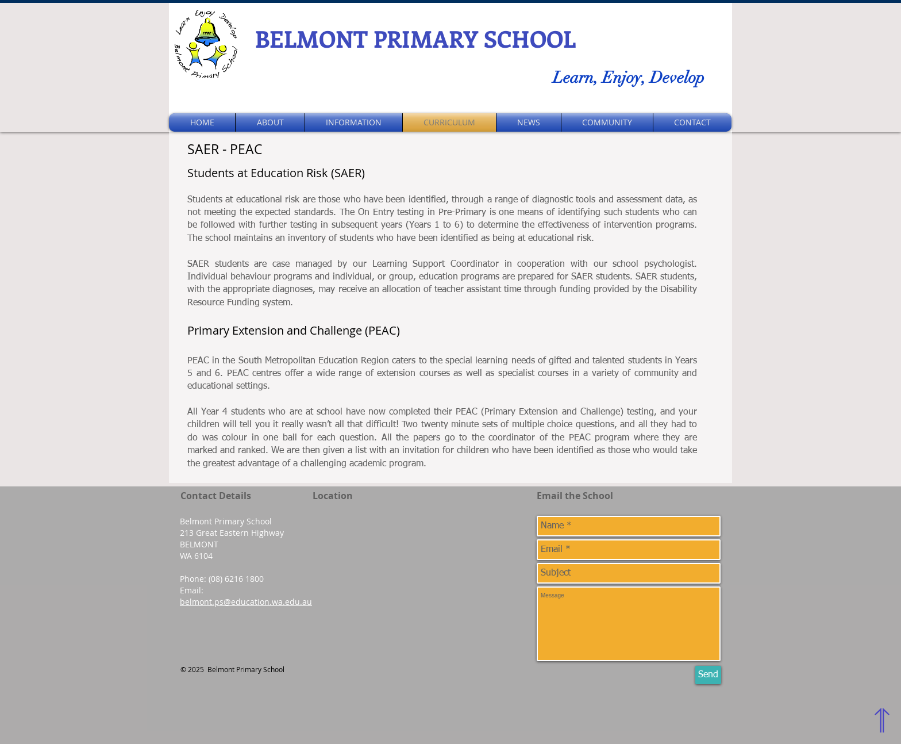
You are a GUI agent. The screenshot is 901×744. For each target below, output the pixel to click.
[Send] (708, 675)
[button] (270, 122)
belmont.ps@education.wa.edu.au (246, 601)
